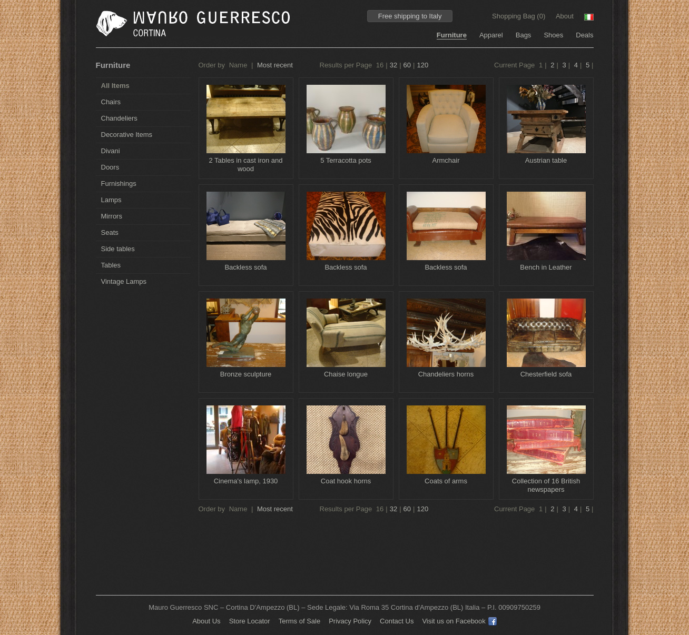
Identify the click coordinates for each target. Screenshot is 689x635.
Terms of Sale (299, 621)
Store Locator (249, 621)
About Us (206, 621)
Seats (110, 232)
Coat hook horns (346, 481)
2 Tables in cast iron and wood (246, 164)
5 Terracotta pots (345, 160)
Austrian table (546, 160)
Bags (523, 35)
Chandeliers (119, 118)
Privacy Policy (350, 621)
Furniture (452, 35)
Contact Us (397, 621)
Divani (110, 151)
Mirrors (111, 216)
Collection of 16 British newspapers (546, 485)
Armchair (445, 160)
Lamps (111, 200)
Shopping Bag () (519, 16)
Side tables (118, 249)
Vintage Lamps (124, 281)
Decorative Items (127, 134)
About (565, 16)
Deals (584, 35)
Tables (111, 265)
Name (238, 65)
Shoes (553, 35)
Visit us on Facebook (459, 621)
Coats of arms (446, 481)
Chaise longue (346, 374)
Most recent (275, 65)
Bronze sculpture (246, 374)
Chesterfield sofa (546, 374)
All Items (115, 86)
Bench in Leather (546, 267)
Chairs (111, 102)
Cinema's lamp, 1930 (246, 481)
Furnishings (118, 183)
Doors (110, 167)
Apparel (491, 35)
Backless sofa (245, 267)
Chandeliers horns (446, 374)
